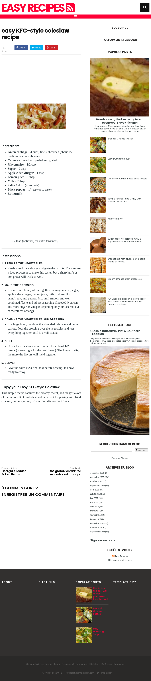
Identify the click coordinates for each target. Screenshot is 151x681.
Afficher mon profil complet (120, 560)
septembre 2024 (97, 532)
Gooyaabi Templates (114, 664)
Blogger (124, 458)
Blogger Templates (63, 664)
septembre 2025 (97, 485)
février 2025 (95, 515)
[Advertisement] (44, 78)
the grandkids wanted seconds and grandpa (65, 471)
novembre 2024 (97, 523)
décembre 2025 (97, 473)
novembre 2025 (97, 477)
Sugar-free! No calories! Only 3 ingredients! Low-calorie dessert (125, 240)
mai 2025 (94, 502)
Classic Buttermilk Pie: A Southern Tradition (115, 332)
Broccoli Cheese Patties (120, 138)
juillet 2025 (95, 494)
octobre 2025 (96, 481)
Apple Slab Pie (115, 218)
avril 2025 (94, 506)
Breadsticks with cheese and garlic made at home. (126, 260)
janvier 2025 (95, 519)
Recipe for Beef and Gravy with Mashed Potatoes (124, 200)
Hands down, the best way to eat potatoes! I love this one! (120, 121)
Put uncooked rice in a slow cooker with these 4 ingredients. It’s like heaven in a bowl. (126, 301)
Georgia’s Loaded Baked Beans (17, 471)
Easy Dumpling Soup (119, 158)
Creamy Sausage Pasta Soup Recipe (127, 178)
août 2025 (94, 490)
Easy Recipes (38, 8)
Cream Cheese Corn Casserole (125, 278)
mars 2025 (95, 511)
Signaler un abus (102, 540)
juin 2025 (94, 498)
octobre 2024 (96, 527)
